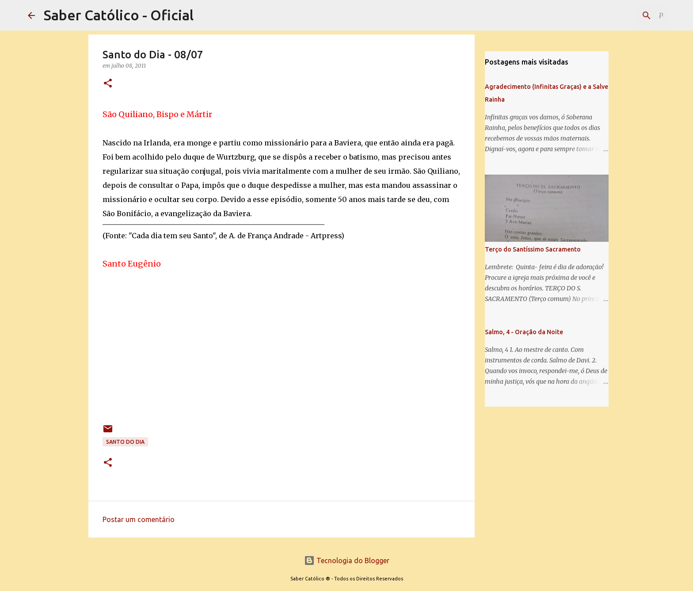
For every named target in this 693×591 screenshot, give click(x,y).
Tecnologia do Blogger (346, 560)
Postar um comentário (139, 519)
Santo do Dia (125, 442)
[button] (108, 84)
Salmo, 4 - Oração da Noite (524, 332)
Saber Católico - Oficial (119, 15)
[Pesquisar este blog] (620, 15)
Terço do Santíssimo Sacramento (533, 249)
